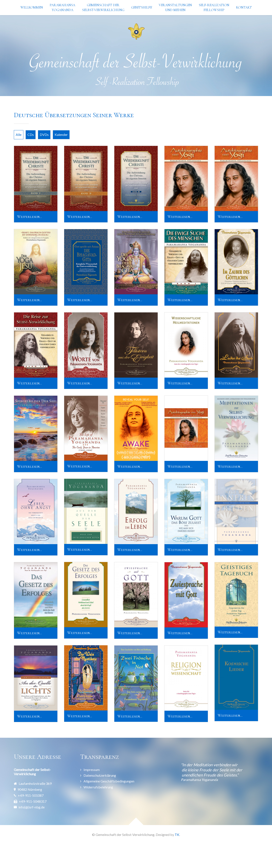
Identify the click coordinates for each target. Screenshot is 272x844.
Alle (18, 134)
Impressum (92, 770)
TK (177, 834)
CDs (30, 134)
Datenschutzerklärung (100, 775)
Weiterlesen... (29, 216)
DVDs (44, 134)
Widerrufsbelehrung (98, 787)
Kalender (61, 134)
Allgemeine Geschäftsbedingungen (109, 781)
